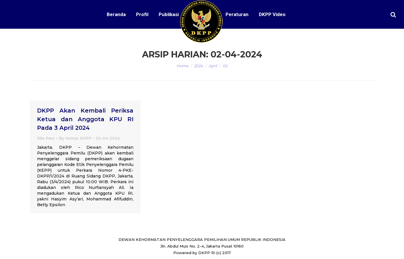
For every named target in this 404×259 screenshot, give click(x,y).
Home (183, 65)
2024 (198, 65)
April (213, 65)
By (75, 138)
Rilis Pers (46, 138)
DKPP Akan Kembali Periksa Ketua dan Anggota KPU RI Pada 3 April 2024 (85, 119)
